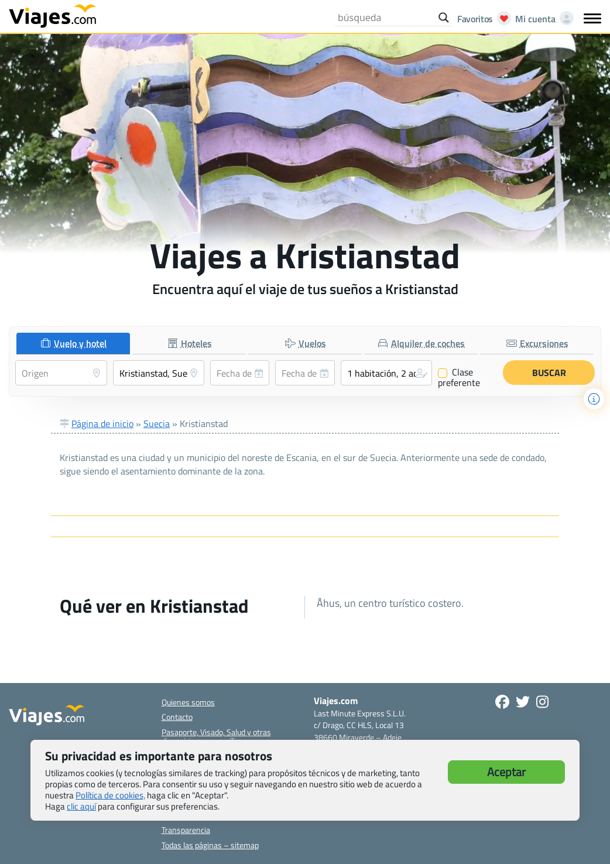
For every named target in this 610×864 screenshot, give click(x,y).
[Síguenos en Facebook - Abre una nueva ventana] (502, 701)
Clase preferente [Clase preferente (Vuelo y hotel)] (459, 377)
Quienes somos (188, 702)
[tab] (73, 343)
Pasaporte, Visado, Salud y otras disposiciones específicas (216, 736)
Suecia (156, 423)
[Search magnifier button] (444, 17)
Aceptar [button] (506, 772)
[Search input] (385, 17)
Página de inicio (102, 423)
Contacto (177, 717)
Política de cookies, (110, 795)
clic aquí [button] (81, 806)
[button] (387, 372)
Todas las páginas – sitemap (210, 845)
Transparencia (186, 830)
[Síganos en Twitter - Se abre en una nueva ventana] (523, 701)
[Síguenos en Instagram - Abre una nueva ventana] (542, 701)
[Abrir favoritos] (481, 18)
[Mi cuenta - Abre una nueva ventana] (542, 18)
